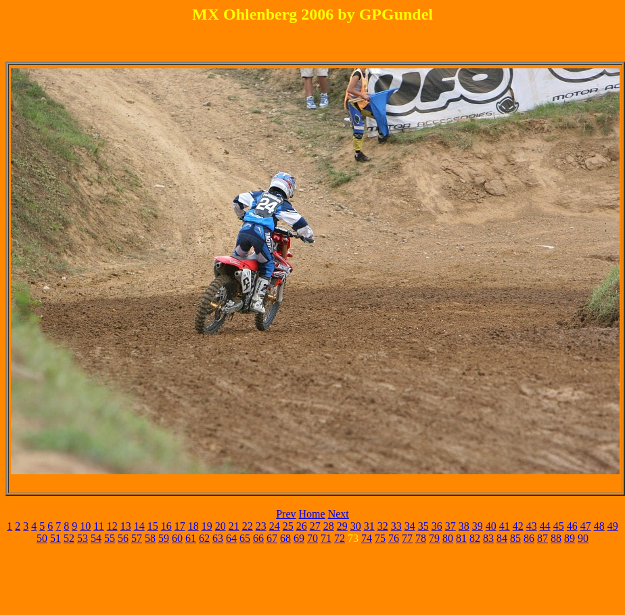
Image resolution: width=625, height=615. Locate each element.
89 (569, 538)
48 (599, 526)
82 (474, 538)
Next (338, 514)
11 (98, 526)
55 (109, 538)
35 (423, 526)
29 (342, 526)
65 (244, 538)
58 (150, 538)
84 (501, 538)
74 (366, 538)
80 (447, 538)
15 (152, 526)
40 (491, 526)
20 (220, 526)
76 (393, 538)
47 (585, 526)
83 (488, 538)
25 (288, 526)
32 (382, 526)
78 (420, 538)
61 (190, 538)
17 (180, 526)
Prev (286, 514)
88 (556, 538)
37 (450, 526)
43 (531, 526)
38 (464, 526)
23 (261, 526)
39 (477, 526)
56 (123, 538)
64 (231, 538)
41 (504, 526)
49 (612, 526)
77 (407, 538)
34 (409, 526)
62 (204, 538)
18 (193, 526)
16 (166, 526)
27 (315, 526)
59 (163, 538)
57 (136, 538)
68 (285, 538)
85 (515, 538)
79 (434, 538)
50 (42, 538)
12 (112, 526)
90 (583, 538)
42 (518, 526)
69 (299, 538)
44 (545, 526)
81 (461, 538)
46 (572, 526)
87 (542, 538)
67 (272, 538)
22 (247, 526)
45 (558, 526)
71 (326, 538)
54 (96, 538)
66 (258, 538)
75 (380, 538)
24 (274, 526)
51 (55, 538)
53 (82, 538)
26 (301, 526)
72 (339, 538)
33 (396, 526)
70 (312, 538)
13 (125, 526)
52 (69, 538)
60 (177, 538)
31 (369, 526)
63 (217, 538)
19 (207, 526)
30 (355, 526)
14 (139, 526)
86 (529, 538)
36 (437, 526)
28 (328, 526)
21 (234, 526)
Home (312, 514)
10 (85, 526)
